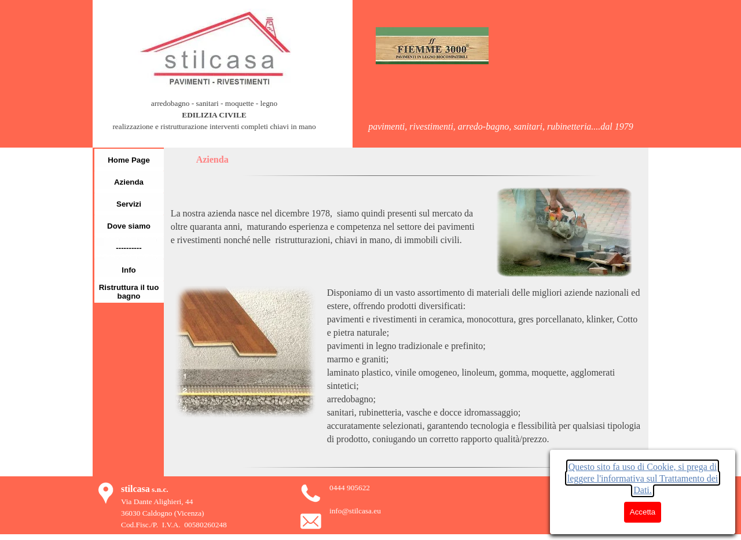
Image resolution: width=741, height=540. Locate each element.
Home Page (129, 160)
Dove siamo (129, 226)
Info (128, 270)
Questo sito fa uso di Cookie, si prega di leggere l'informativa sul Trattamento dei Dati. (642, 478)
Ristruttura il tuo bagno (129, 291)
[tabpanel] (214, 121)
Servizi (128, 204)
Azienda (129, 182)
